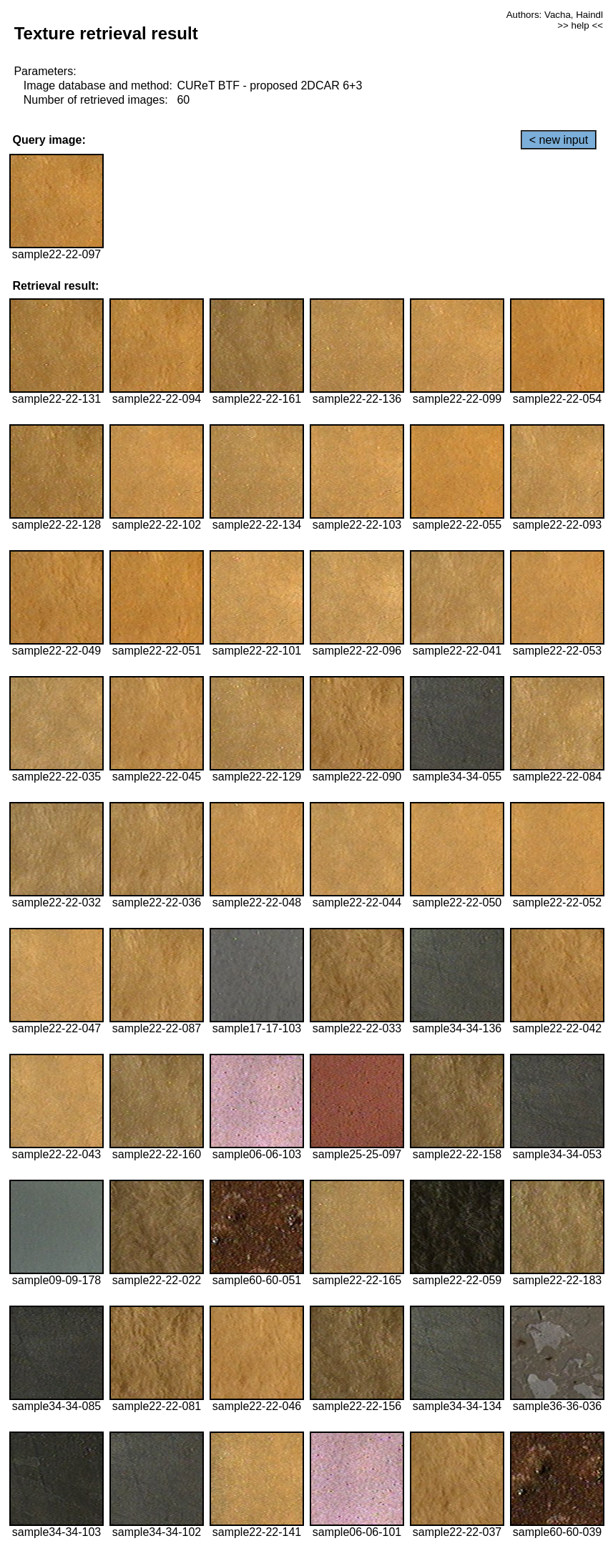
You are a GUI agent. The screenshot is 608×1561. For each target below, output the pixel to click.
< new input (558, 140)
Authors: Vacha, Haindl (554, 14)
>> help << (580, 25)
